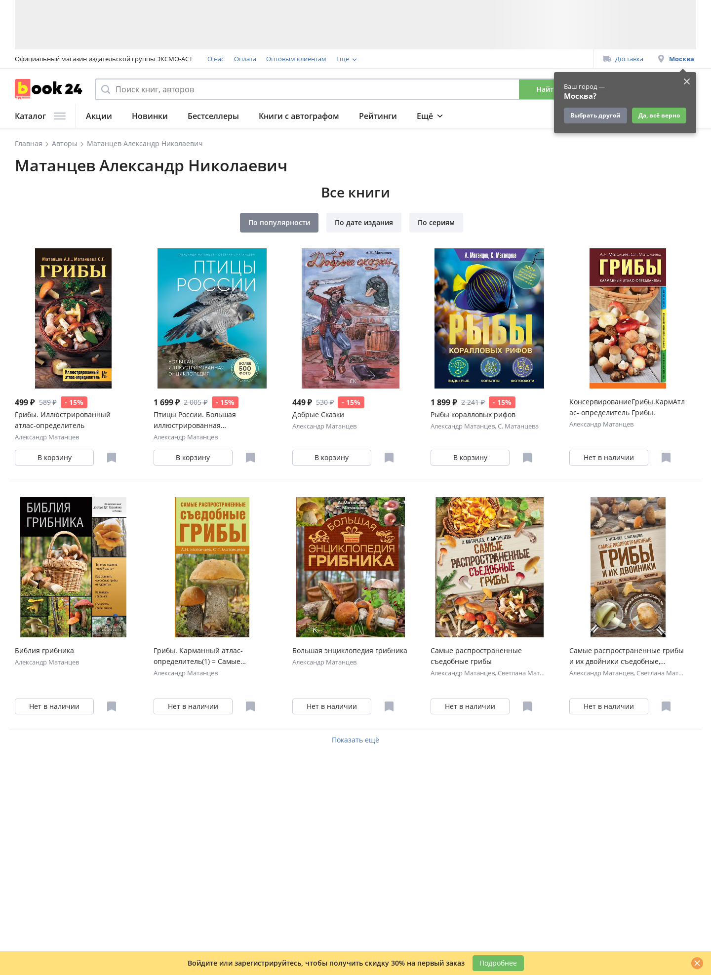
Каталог (40, 116)
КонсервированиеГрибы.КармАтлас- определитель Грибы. (627, 407)
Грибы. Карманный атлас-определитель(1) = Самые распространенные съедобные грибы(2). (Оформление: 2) (207, 656)
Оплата (245, 58)
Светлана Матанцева (529, 672)
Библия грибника (44, 650)
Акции (99, 116)
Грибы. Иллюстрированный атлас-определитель (63, 420)
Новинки (150, 116)
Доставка (623, 58)
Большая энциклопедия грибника (349, 650)
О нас (215, 58)
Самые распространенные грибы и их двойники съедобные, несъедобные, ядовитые (626, 656)
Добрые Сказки (318, 414)
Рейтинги (378, 116)
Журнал (492, 116)
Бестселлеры (213, 116)
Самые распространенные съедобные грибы (476, 656)
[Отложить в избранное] (112, 458)
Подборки (437, 116)
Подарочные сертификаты (460, 58)
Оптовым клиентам (296, 58)
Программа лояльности (373, 58)
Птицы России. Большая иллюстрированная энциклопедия (195, 420)
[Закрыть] (697, 963)
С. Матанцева (518, 426)
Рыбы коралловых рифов (473, 414)
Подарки (545, 116)
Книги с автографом (299, 116)
